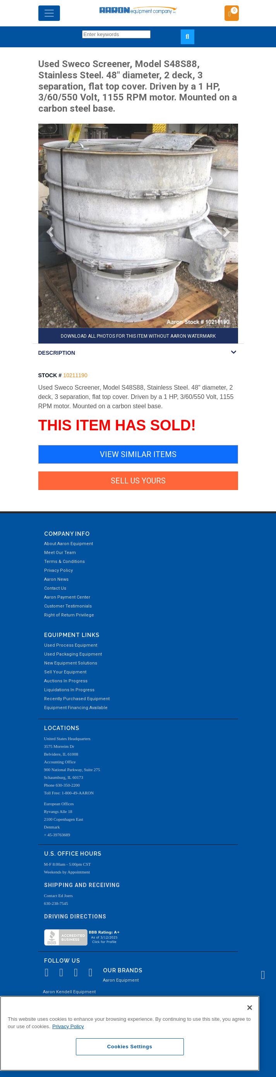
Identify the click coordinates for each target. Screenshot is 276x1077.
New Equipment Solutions (70, 663)
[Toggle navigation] (49, 13)
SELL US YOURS (138, 480)
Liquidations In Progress (69, 689)
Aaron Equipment (121, 980)
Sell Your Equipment (65, 672)
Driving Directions (75, 916)
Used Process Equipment (70, 645)
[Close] (249, 1007)
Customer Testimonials (68, 606)
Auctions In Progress (65, 680)
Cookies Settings (130, 1046)
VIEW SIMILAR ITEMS (138, 454)
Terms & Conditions (64, 561)
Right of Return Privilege (69, 615)
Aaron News (56, 579)
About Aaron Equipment (68, 543)
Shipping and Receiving (82, 885)
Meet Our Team (60, 552)
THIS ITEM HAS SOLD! (117, 425)
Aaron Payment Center (67, 597)
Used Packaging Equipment (73, 654)
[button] (46, 234)
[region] (129, 1033)
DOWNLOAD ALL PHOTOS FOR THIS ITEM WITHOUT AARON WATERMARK (138, 336)
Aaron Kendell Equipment (69, 991)
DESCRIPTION (56, 353)
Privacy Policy (58, 570)
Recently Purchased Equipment (77, 698)
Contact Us (55, 588)
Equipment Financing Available (76, 707)
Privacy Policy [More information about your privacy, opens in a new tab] (68, 1026)
